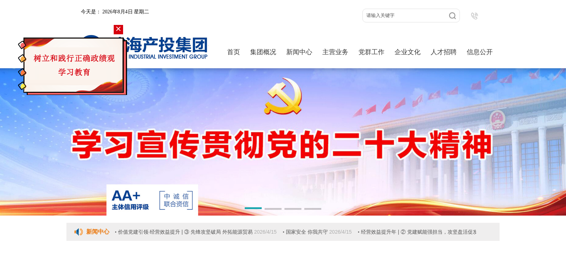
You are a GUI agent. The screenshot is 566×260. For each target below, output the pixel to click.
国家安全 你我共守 (307, 232)
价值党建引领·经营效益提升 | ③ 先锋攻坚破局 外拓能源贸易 (186, 232)
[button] (253, 209)
